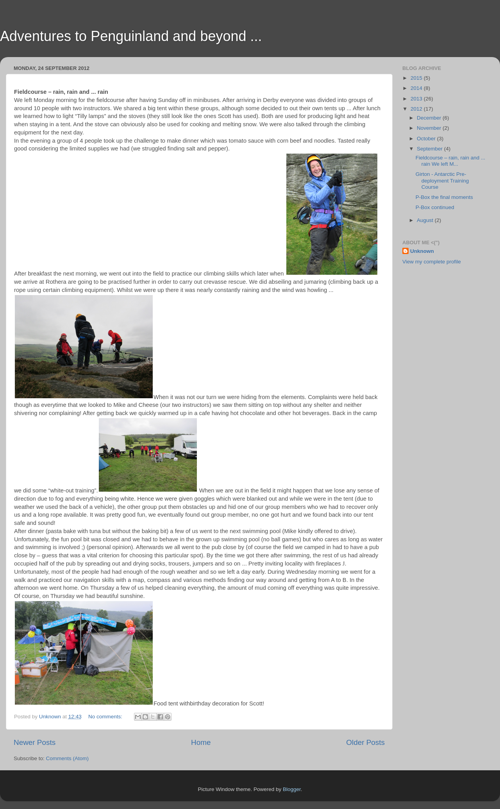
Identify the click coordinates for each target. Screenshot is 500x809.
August (426, 220)
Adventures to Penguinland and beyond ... (131, 36)
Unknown (422, 251)
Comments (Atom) (67, 758)
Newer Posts (34, 742)
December (430, 118)
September (430, 149)
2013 (417, 99)
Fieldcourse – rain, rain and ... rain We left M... (451, 161)
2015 (417, 78)
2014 (417, 88)
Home (201, 742)
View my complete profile (431, 262)
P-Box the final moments (444, 197)
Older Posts (365, 742)
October (427, 138)
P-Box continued (435, 207)
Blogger (292, 789)
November (430, 128)
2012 (417, 109)
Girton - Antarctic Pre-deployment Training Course (442, 180)
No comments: (106, 717)
